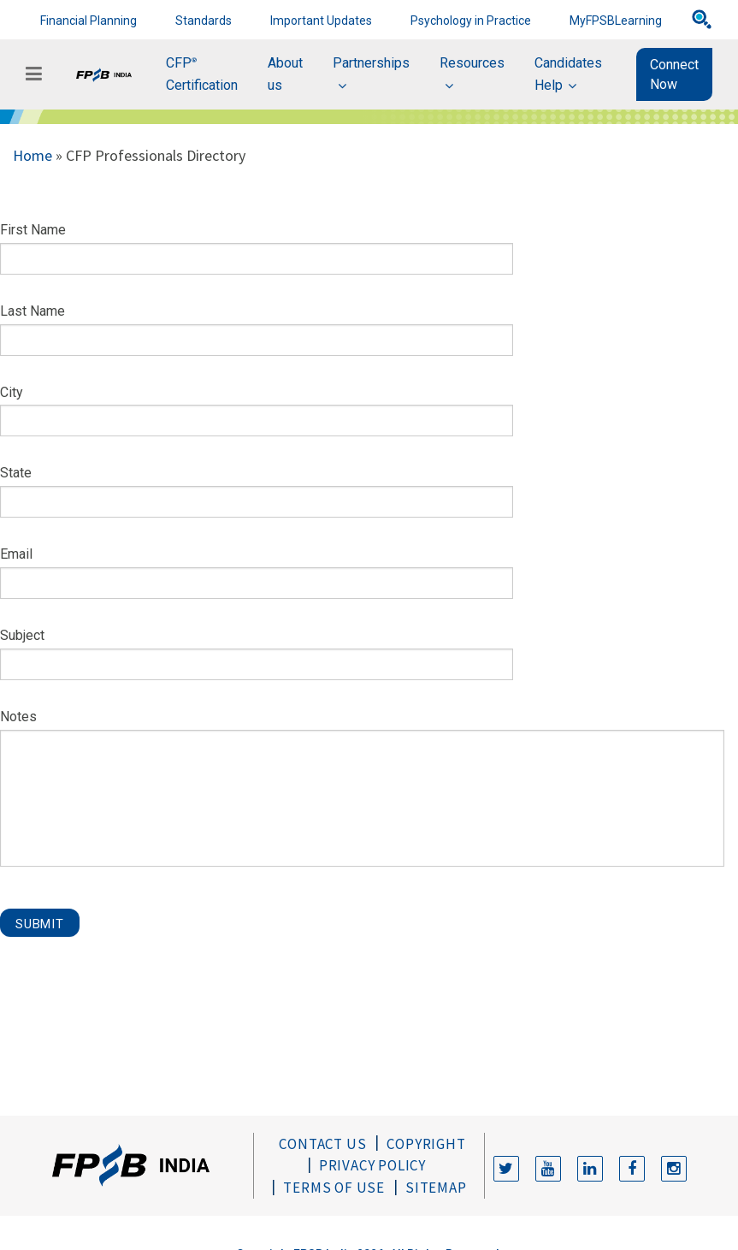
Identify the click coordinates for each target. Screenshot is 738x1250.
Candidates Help (568, 74)
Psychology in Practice (470, 20)
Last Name (32, 311)
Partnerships (371, 63)
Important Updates (321, 20)
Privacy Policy (372, 1165)
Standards (203, 20)
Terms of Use (334, 1187)
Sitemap (436, 1187)
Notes (18, 716)
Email (16, 554)
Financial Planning (88, 20)
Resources (472, 63)
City (11, 392)
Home (32, 155)
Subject (22, 635)
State (16, 473)
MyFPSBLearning (616, 20)
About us (285, 74)
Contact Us (322, 1143)
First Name (33, 230)
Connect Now (674, 74)
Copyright (426, 1143)
